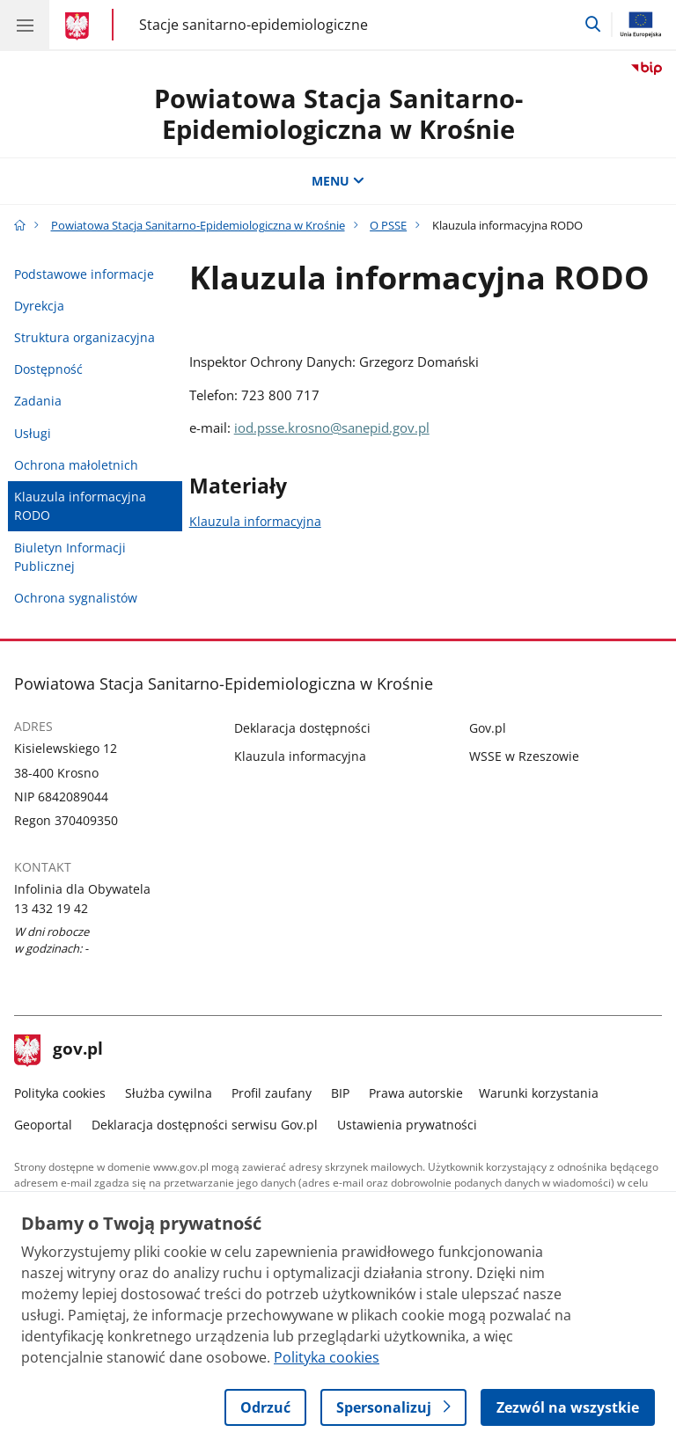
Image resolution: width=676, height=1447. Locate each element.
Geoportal (43, 1124)
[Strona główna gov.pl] (79, 26)
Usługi (32, 433)
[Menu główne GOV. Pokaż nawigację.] (24, 24)
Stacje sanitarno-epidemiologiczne (253, 24)
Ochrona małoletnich (76, 465)
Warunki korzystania (539, 1093)
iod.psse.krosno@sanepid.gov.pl (332, 427)
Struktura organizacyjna (84, 337)
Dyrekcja (39, 305)
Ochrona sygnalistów (75, 597)
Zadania (38, 400)
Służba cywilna (168, 1093)
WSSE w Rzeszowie (524, 756)
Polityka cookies (60, 1093)
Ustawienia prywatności (407, 1124)
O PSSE (388, 225)
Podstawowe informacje (84, 274)
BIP (340, 1093)
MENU (338, 180)
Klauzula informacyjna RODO (80, 506)
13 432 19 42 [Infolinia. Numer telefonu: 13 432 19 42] (51, 908)
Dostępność (48, 369)
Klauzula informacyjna (255, 521)
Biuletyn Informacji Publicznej (70, 557)
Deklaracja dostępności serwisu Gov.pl (205, 1124)
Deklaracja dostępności (302, 728)
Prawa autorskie (416, 1093)
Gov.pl (487, 728)
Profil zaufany (271, 1093)
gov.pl (59, 1050)
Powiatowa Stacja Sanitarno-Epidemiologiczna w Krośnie (338, 113)
